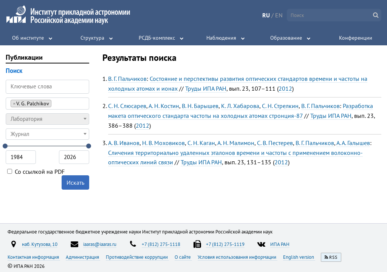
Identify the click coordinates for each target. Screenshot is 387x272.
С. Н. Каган (201, 143)
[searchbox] (55, 103)
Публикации (24, 57)
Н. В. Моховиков (163, 143)
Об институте (28, 37)
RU (266, 15)
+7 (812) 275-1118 (161, 244)
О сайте (183, 256)
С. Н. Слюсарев (127, 106)
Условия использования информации (237, 256)
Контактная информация (34, 256)
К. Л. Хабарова (240, 106)
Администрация (83, 256)
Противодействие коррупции (137, 256)
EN (279, 15)
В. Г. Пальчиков (127, 78)
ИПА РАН (279, 244)
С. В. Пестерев (275, 143)
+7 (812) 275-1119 (225, 244)
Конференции (355, 37)
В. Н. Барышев (200, 106)
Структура (92, 37)
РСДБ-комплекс (157, 37)
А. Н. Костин (164, 106)
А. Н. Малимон (235, 143)
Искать (75, 182)
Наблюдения (221, 37)
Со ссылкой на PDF (36, 171)
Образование (286, 37)
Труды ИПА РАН (205, 88)
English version (299, 256)
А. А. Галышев (353, 143)
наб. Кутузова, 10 (39, 244)
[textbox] (47, 119)
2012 (285, 88)
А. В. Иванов (123, 143)
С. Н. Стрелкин (280, 106)
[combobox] (47, 103)
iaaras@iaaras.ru (99, 244)
